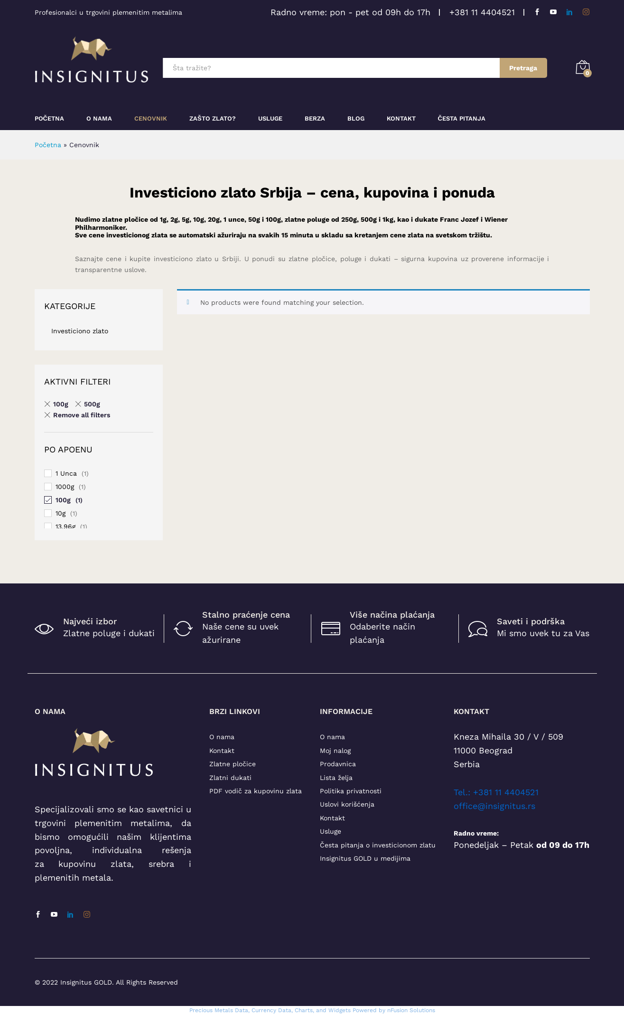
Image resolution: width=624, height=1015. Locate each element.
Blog (355, 118)
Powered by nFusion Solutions (394, 1010)
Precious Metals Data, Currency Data (240, 1010)
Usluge (270, 118)
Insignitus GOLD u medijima (365, 858)
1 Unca (66, 473)
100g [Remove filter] (60, 404)
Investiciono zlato (79, 331)
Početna (49, 118)
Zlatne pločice (232, 764)
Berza (315, 118)
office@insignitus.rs (494, 806)
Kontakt (401, 118)
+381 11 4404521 (482, 12)
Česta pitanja (461, 118)
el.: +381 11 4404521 (498, 792)
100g (63, 500)
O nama (221, 737)
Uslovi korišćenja (347, 804)
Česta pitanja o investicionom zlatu (378, 845)
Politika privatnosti (351, 791)
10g (60, 513)
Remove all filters (81, 415)
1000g (65, 486)
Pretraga (523, 68)
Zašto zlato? (212, 118)
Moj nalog (335, 750)
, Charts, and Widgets (321, 1010)
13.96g (65, 526)
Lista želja (336, 777)
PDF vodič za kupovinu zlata (255, 791)
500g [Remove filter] (92, 404)
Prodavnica (338, 764)
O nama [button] (99, 118)
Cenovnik (150, 118)
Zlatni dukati (230, 777)
